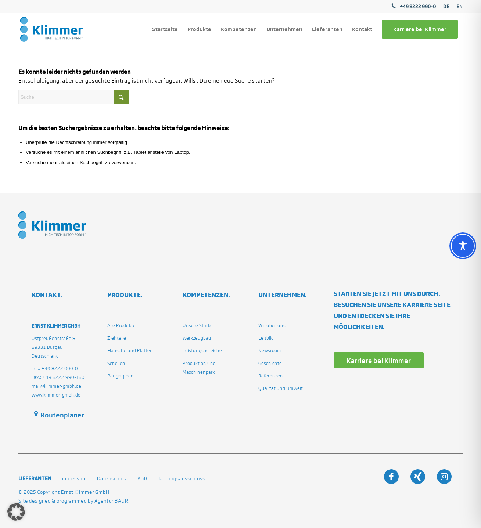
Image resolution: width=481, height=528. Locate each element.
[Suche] (73, 97)
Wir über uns (272, 325)
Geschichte (270, 363)
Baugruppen (120, 376)
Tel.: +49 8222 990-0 (55, 368)
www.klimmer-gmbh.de (56, 395)
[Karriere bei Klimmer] (379, 360)
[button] (16, 512)
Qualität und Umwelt (280, 388)
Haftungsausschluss (181, 478)
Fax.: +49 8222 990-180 (58, 377)
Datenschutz (112, 478)
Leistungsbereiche (202, 350)
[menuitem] (446, 6)
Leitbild (266, 338)
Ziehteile (116, 338)
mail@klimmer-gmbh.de (56, 386)
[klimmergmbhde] (51, 29)
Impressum (74, 478)
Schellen (116, 363)
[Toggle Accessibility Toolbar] (462, 245)
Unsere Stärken (199, 325)
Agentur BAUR (111, 501)
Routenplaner (62, 415)
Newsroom (269, 350)
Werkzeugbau (197, 338)
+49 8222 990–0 (418, 6)
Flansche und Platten (130, 350)
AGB (142, 478)
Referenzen (270, 376)
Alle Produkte (121, 325)
